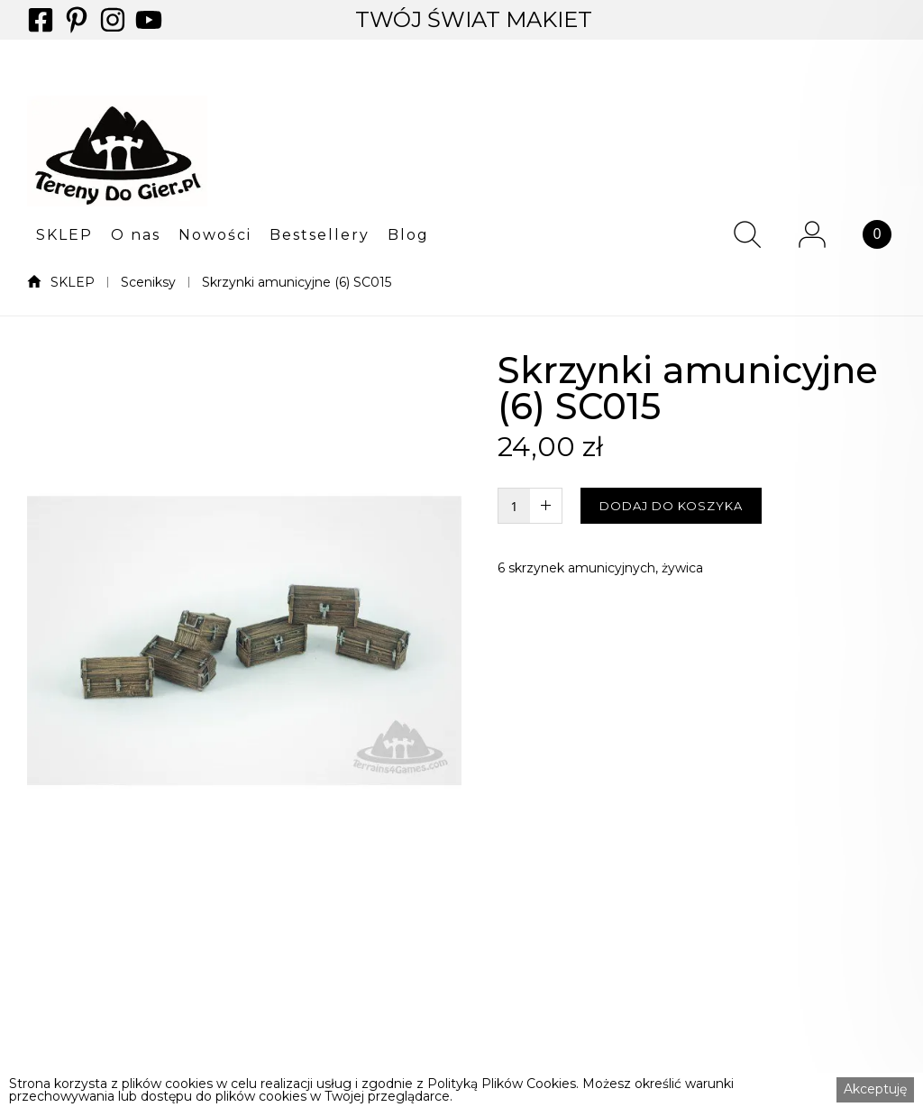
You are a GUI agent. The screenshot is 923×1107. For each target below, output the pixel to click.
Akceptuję (875, 1089)
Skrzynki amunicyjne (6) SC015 (296, 282)
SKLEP (64, 235)
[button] (64, 234)
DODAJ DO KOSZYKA (671, 506)
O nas (135, 235)
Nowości (214, 235)
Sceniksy (148, 282)
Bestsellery (320, 235)
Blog (408, 235)
